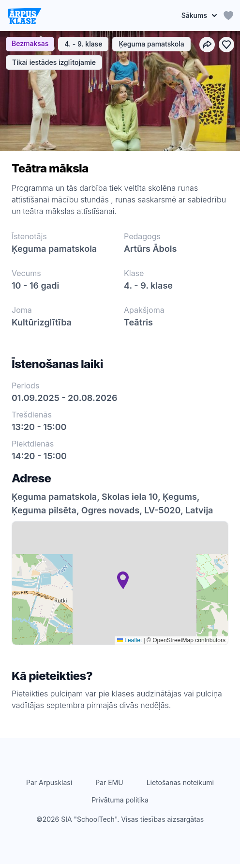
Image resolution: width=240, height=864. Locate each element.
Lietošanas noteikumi (180, 782)
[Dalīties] (207, 44)
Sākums (199, 15)
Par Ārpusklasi (49, 782)
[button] (123, 580)
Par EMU (109, 782)
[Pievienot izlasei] (226, 44)
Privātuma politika (120, 800)
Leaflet (129, 640)
